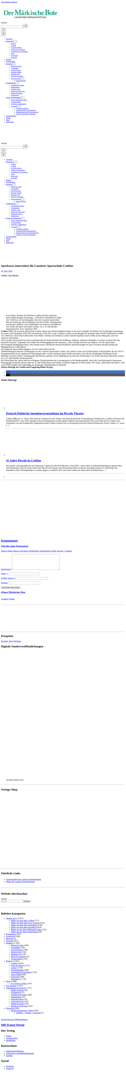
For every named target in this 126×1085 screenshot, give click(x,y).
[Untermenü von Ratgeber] (14, 64)
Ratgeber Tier (16, 957)
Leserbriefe (10, 939)
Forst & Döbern (17, 968)
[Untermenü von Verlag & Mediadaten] (22, 97)
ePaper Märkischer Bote (13, 595)
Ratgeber (9, 946)
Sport (8, 984)
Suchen (4, 23)
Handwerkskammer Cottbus (22, 1013)
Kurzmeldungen (17, 973)
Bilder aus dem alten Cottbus (22, 924)
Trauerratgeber (17, 962)
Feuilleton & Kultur (19, 998)
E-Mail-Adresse (8, 581)
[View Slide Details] (40, 781)
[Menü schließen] (3, 34)
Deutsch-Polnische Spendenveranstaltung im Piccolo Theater (45, 413)
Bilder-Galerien (17, 993)
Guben (13, 971)
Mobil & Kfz (16, 955)
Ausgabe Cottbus (8, 602)
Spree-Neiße (16, 977)
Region (9, 964)
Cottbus (4, 275)
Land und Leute (17, 1004)
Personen (9, 944)
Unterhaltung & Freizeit (15, 991)
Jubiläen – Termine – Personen (28, 1016)
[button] (8, 372)
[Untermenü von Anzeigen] (19, 106)
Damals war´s (11, 921)
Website (4, 586)
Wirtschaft (10, 1011)
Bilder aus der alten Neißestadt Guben (26, 932)
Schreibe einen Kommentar (14, 546)
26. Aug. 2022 (6, 271)
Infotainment (16, 1000)
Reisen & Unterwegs (19, 1009)
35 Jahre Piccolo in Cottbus (23, 460)
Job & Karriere (17, 953)
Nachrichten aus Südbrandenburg (14, 1022)
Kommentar (6, 572)
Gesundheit (15, 950)
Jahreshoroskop (17, 1002)
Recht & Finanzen (18, 959)
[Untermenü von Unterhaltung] (17, 83)
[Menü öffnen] (3, 30)
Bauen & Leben (17, 948)
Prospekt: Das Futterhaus (11, 644)
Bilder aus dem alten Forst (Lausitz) (25, 926)
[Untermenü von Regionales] (15, 41)
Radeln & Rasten (18, 1007)
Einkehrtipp (15, 995)
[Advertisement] (48, 508)
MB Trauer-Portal (12, 1027)
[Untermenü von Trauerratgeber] (22, 78)
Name (4, 577)
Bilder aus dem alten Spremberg (24, 930)
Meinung (9, 941)
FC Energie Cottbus (19, 986)
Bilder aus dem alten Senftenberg (24, 928)
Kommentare (9, 540)
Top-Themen (13, 275)
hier (51, 367)
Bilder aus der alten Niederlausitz (24, 935)
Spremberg (15, 982)
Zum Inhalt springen (9, 2)
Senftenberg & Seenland (20, 975)
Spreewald (15, 980)
